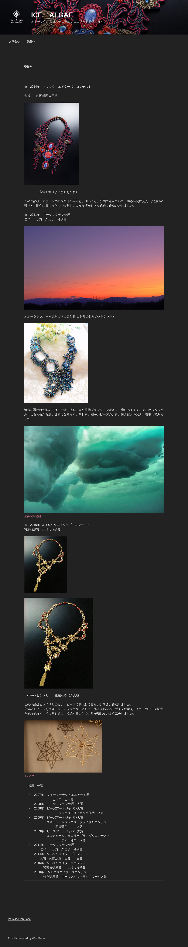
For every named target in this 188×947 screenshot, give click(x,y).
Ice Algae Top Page (19, 918)
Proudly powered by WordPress (26, 938)
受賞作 (31, 41)
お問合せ (14, 41)
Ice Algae (52, 15)
